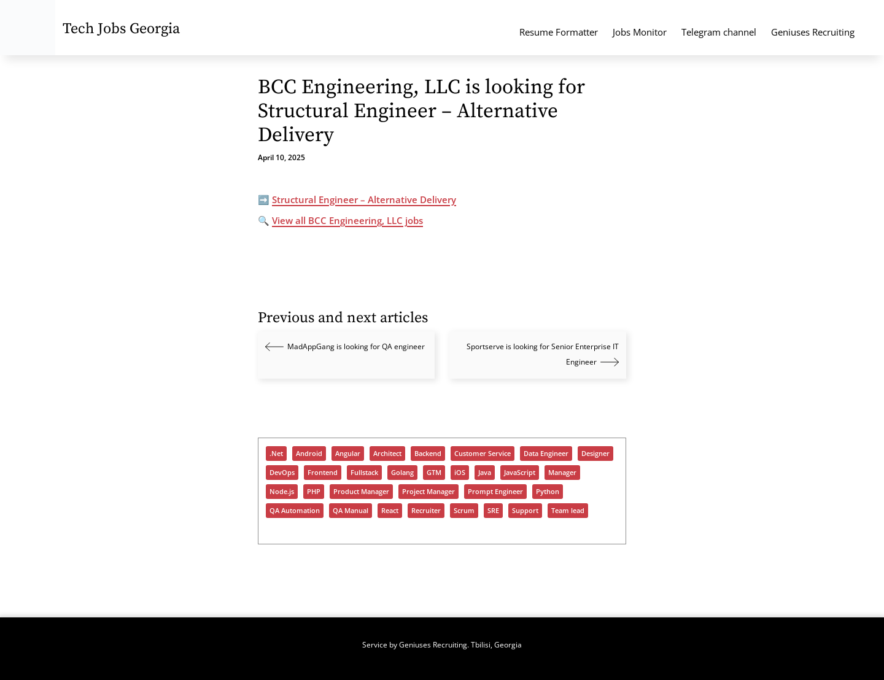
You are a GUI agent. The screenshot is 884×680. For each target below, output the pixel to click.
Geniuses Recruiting (813, 32)
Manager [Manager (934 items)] (562, 472)
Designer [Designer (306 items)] (595, 453)
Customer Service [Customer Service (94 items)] (482, 453)
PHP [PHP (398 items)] (313, 491)
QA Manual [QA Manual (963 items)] (350, 510)
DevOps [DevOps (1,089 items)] (282, 472)
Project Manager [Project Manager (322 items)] (428, 491)
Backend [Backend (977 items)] (427, 453)
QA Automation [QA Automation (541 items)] (294, 510)
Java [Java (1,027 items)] (484, 472)
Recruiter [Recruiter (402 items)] (426, 510)
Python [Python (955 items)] (547, 491)
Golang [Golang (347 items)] (402, 472)
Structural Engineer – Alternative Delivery (364, 199)
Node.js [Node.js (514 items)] (281, 491)
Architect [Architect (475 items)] (387, 453)
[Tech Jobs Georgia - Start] (27, 27)
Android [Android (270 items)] (309, 453)
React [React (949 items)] (389, 510)
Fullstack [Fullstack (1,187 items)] (364, 472)
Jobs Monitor (640, 32)
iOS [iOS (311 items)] (459, 472)
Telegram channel (718, 32)
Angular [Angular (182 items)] (347, 453)
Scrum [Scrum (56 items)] (464, 510)
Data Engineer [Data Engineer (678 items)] (546, 453)
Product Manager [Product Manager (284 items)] (361, 491)
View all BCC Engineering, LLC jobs (347, 220)
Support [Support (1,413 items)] (525, 510)
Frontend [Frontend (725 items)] (323, 472)
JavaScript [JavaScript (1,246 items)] (519, 472)
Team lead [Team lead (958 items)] (567, 510)
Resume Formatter (558, 32)
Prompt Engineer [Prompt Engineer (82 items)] (495, 491)
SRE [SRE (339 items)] (493, 510)
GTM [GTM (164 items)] (434, 472)
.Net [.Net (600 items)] (276, 453)
